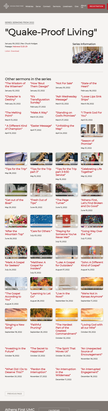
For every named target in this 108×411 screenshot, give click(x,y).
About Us (83, 6)
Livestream (67, 6)
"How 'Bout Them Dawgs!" (39, 85)
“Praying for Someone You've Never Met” (66, 234)
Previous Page (14, 373)
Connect (46, 6)
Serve (38, 6)
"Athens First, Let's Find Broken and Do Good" (92, 203)
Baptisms (54, 396)
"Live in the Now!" (63, 285)
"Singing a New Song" (14, 305)
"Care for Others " (41, 231)
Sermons (56, 6)
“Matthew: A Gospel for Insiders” (38, 265)
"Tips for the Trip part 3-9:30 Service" (66, 172)
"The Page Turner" (62, 201)
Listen (7, 51)
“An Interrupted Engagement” (90, 350)
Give (76, 6)
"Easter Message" (41, 125)
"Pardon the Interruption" (38, 350)
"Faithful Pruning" (35, 305)
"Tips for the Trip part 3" (40, 170)
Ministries (29, 6)
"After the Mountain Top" (14, 233)
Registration (96, 6)
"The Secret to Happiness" (39, 329)
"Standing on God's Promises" (66, 114)
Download (15, 51)
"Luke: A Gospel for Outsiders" (65, 253)
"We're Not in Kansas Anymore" (92, 285)
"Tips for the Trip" (16, 168)
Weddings (54, 403)
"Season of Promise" (87, 142)
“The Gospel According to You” (13, 286)
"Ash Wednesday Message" (66, 98)
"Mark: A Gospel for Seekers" (14, 264)
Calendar (54, 389)
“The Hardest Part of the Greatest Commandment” (66, 308)
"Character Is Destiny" (13, 98)
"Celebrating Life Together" (91, 170)
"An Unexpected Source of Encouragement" (91, 330)
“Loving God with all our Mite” (92, 305)
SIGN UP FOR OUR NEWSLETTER (88, 393)
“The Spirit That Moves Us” (65, 329)
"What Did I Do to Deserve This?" (16, 350)
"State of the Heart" (89, 85)
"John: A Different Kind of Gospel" (92, 253)
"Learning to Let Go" (40, 285)
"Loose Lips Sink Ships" (91, 98)
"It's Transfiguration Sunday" (40, 99)
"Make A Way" (39, 112)
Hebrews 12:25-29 (20, 47)
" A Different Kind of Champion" (16, 127)
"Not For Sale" (64, 83)
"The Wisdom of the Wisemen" (15, 85)
